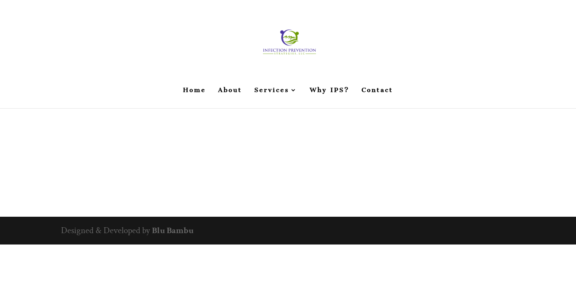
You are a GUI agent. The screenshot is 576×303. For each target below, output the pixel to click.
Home (194, 90)
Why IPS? (329, 90)
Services (271, 90)
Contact (377, 90)
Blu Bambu (173, 230)
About (230, 90)
